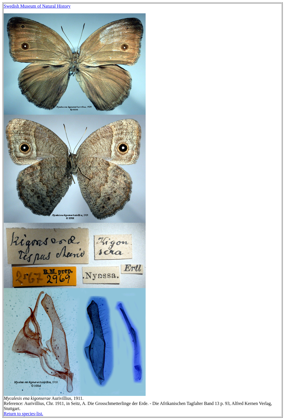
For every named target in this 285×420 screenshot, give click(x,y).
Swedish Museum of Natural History (37, 6)
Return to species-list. (23, 413)
